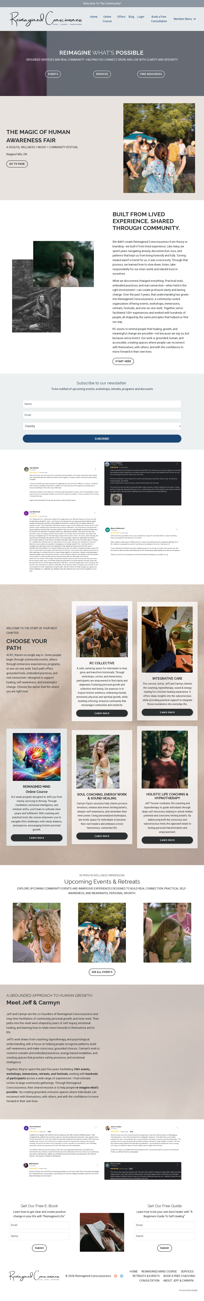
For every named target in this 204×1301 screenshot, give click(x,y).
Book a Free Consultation (159, 19)
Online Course (107, 19)
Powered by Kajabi (188, 1293)
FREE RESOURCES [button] (151, 74)
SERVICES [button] (102, 74)
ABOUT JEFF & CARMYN (178, 1283)
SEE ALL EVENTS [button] (102, 973)
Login (140, 16)
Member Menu (185, 19)
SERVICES (187, 1274)
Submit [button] (39, 1250)
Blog (131, 16)
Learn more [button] (102, 713)
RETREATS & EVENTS (146, 1278)
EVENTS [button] (53, 74)
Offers (121, 16)
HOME (134, 1274)
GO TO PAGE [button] (17, 163)
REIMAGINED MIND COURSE (159, 1274)
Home (94, 16)
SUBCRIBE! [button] (102, 439)
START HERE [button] (123, 362)
